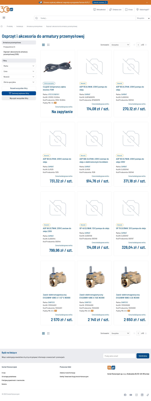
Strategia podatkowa (9, 376)
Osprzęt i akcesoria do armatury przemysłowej (61, 26)
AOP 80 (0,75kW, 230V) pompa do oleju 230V (130, 160)
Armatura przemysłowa (34, 26)
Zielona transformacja (67, 373)
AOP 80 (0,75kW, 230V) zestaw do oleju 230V (57, 229)
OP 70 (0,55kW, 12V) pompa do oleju (131, 228)
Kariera (4, 384)
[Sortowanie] (120, 44)
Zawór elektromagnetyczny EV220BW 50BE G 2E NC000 (128, 296)
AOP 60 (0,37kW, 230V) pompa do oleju (130, 88)
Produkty (10, 26)
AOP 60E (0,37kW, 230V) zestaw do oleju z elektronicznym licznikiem (94, 160)
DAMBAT (87, 94)
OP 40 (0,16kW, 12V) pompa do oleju (94, 228)
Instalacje (20, 26)
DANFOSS (51, 302)
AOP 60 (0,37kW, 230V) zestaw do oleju (57, 160)
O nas (4, 373)
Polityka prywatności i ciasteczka (13, 380)
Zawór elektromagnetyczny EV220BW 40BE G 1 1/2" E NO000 (56, 296)
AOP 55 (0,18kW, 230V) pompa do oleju (93, 88)
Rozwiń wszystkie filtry (18, 88)
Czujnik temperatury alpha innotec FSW (54, 88)
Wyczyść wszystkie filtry (19, 98)
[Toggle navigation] (4, 16)
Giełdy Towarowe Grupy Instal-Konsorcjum (74, 376)
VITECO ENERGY (53, 94)
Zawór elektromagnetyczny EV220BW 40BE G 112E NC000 (92, 296)
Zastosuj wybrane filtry (19, 93)
